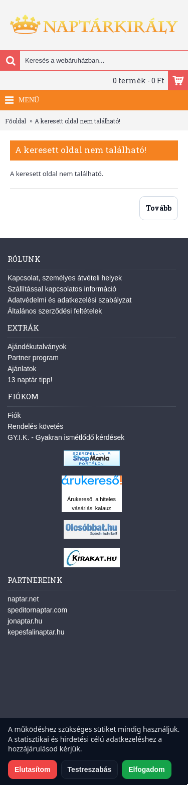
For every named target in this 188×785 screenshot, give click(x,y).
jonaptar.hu (25, 621)
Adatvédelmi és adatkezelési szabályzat (69, 300)
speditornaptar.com (37, 610)
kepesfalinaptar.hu (36, 632)
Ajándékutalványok (37, 347)
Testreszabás (90, 769)
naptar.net (23, 599)
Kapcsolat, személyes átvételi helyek (65, 278)
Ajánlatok (22, 369)
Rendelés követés (35, 426)
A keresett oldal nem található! (77, 121)
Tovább (158, 208)
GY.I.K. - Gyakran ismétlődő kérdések (66, 437)
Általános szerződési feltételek (55, 311)
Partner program (33, 358)
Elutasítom (33, 769)
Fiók (14, 415)
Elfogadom (146, 769)
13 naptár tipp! (30, 380)
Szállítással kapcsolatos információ (62, 289)
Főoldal (15, 121)
